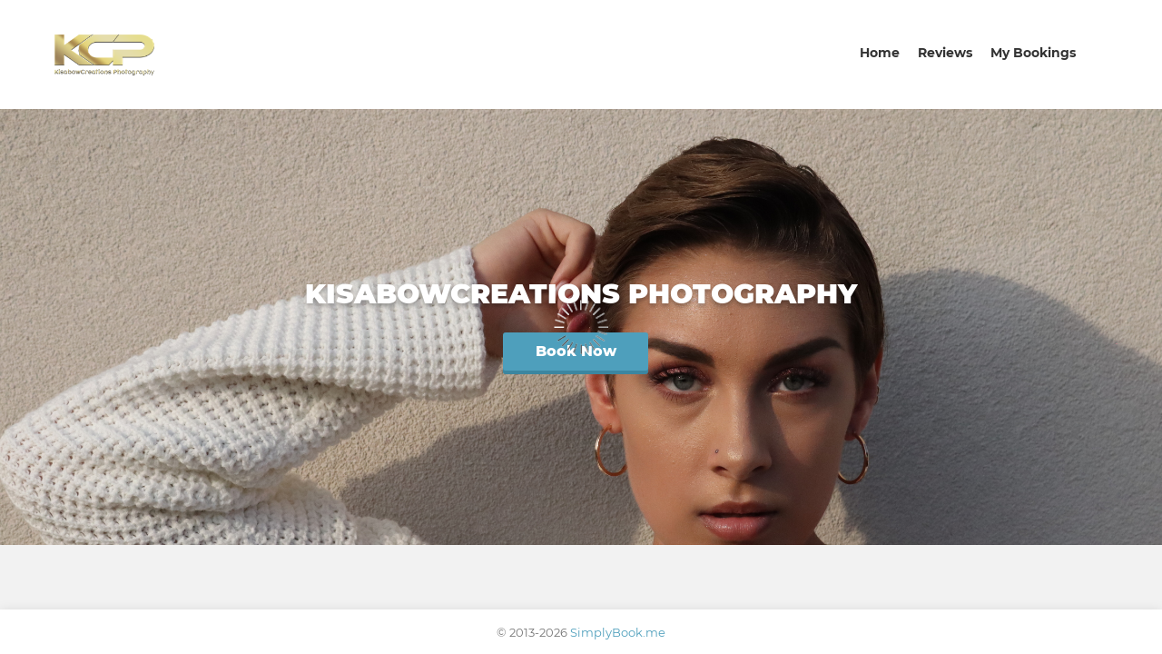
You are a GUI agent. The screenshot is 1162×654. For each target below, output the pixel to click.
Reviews (945, 53)
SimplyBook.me (617, 632)
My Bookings (1033, 53)
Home (880, 53)
